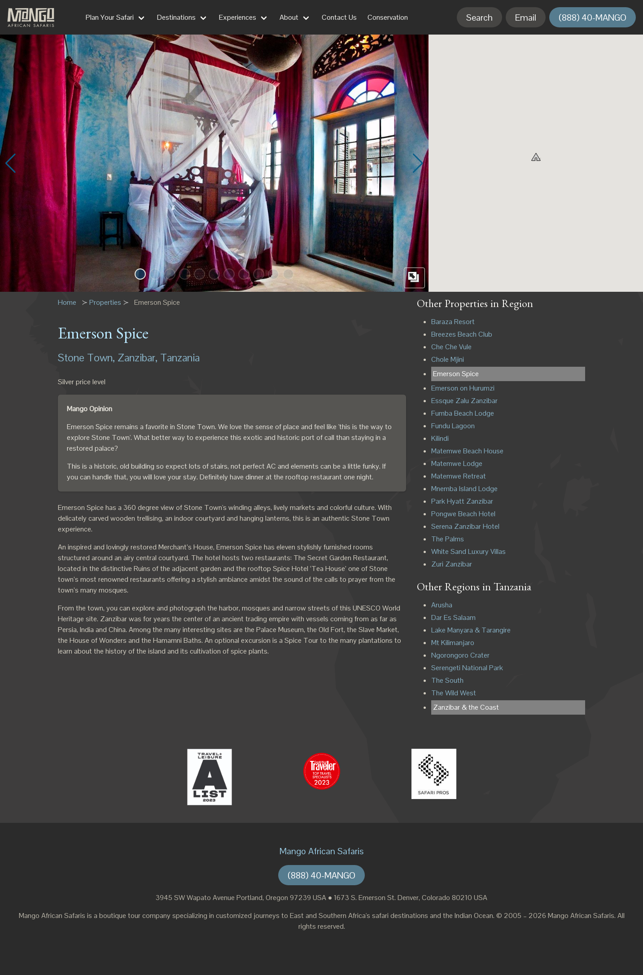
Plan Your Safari (110, 17)
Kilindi (440, 438)
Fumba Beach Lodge (462, 413)
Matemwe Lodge (456, 463)
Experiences (237, 17)
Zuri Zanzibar (451, 564)
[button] (140, 274)
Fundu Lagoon (453, 425)
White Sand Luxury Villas (468, 551)
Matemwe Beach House (467, 451)
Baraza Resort (453, 321)
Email (525, 17)
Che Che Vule (451, 346)
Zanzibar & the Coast (466, 707)
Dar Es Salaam (453, 617)
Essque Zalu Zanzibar (464, 400)
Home (67, 302)
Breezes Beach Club (461, 334)
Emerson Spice (456, 373)
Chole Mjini (447, 359)
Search (479, 17)
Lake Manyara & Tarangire (471, 630)
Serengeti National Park (467, 667)
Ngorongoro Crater (460, 655)
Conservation (387, 17)
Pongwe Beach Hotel (463, 513)
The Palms (447, 539)
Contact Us (339, 17)
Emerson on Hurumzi (462, 388)
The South (447, 680)
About (289, 17)
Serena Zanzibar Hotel (465, 526)
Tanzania (180, 358)
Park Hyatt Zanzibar (462, 501)
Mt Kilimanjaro (452, 642)
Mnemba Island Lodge (464, 488)
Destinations (176, 17)
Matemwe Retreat (458, 476)
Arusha (441, 605)
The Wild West (453, 693)
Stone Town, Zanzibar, (107, 358)
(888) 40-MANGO (592, 17)
